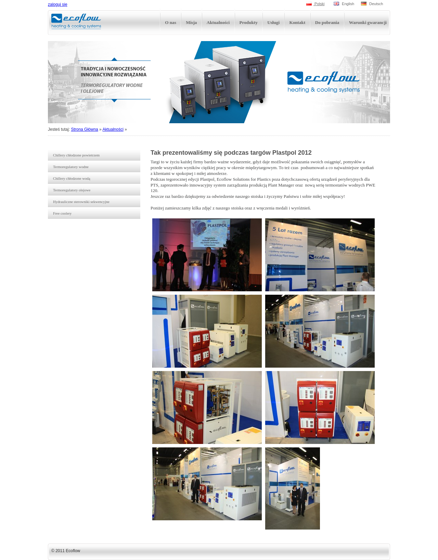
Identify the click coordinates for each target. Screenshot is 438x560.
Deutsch (372, 4)
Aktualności (112, 129)
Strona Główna (84, 129)
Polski (315, 4)
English (344, 4)
